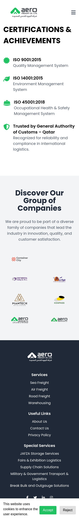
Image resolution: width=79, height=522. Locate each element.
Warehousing (39, 403)
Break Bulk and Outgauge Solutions (39, 485)
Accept (48, 510)
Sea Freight (39, 382)
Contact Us (39, 428)
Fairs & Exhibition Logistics (39, 460)
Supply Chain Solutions (39, 467)
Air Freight (39, 389)
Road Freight (39, 396)
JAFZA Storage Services (39, 453)
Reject (67, 510)
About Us (39, 421)
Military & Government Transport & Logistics (39, 476)
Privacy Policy (39, 435)
